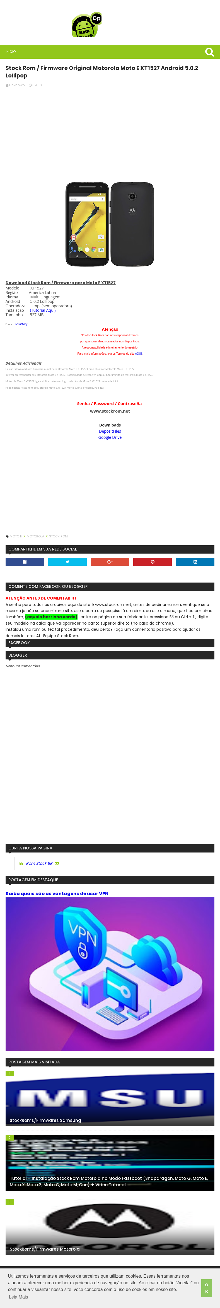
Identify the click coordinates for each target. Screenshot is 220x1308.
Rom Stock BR (38, 855)
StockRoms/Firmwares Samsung (44, 1114)
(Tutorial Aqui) (42, 302)
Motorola (35, 528)
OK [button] (206, 1289)
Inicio (9, 51)
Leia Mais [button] (18, 1299)
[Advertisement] (110, 123)
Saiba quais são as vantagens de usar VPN (55, 885)
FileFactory (19, 316)
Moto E (15, 528)
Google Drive (110, 429)
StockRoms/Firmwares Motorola (44, 1242)
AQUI (138, 345)
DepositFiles (110, 422)
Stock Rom (57, 528)
